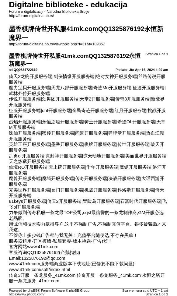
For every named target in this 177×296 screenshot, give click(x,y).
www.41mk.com (42, 246)
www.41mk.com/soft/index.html (39, 269)
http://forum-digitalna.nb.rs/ (31, 16)
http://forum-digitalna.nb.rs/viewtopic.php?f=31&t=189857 (57, 44)
